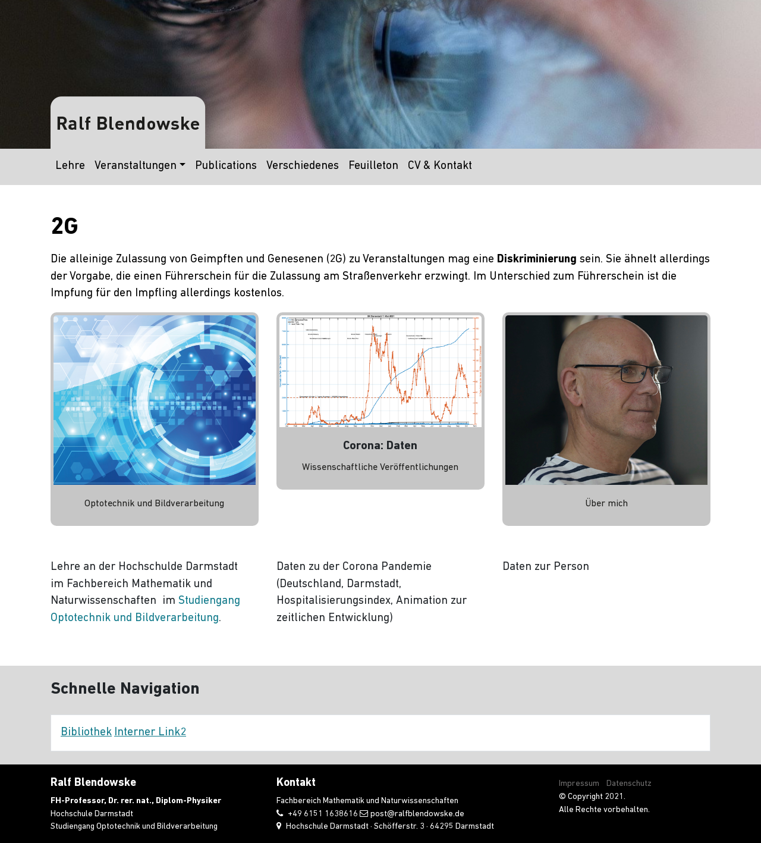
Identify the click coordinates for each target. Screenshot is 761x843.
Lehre (70, 166)
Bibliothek (86, 732)
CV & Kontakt (440, 166)
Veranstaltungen (136, 166)
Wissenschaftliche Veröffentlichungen (380, 467)
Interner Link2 (150, 732)
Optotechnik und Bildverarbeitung (154, 504)
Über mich (606, 504)
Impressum (579, 783)
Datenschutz (629, 783)
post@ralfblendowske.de (417, 814)
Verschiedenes (302, 166)
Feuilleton (373, 166)
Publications (226, 166)
